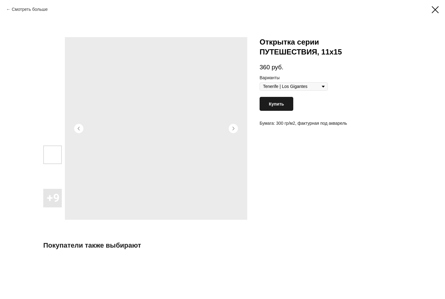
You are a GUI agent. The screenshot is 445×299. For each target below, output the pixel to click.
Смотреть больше (30, 9)
